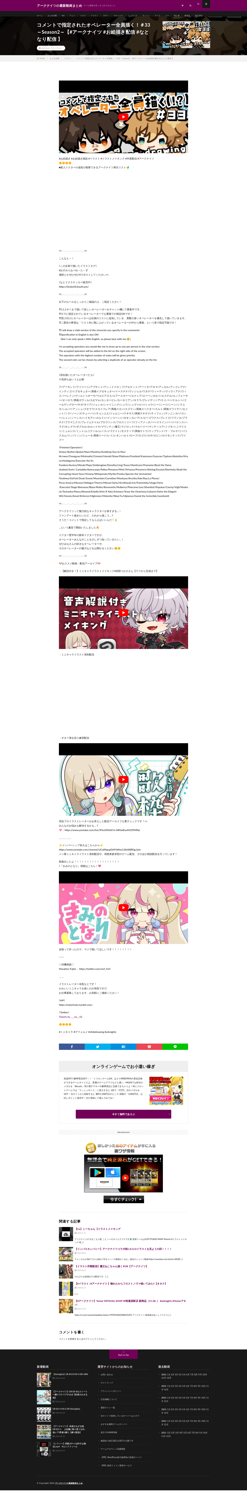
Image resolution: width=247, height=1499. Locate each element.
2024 (163, 1407)
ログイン (87, 1348)
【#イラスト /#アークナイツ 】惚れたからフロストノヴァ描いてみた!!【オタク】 (121, 1293)
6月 (189, 1395)
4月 (181, 1384)
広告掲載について (109, 1408)
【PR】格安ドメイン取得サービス (117, 1474)
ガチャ (112, 15)
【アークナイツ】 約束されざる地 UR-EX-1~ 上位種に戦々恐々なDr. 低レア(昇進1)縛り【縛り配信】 (71, 1439)
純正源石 (43, 21)
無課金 (201, 15)
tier (66, 15)
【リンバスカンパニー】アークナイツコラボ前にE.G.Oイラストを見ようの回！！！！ (123, 1258)
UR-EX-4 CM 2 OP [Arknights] (66, 1418)
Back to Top (123, 1364)
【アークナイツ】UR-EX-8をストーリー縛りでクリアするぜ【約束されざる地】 (70, 1404)
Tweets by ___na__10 (70, 1026)
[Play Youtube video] (123, 126)
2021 (163, 1441)
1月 (169, 1384)
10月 (206, 1395)
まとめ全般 (53, 15)
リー (180, 15)
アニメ (75, 15)
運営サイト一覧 (108, 1417)
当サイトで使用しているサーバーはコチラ (122, 1425)
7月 (193, 1395)
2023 (163, 1418)
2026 (163, 1384)
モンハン (156, 15)
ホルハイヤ (126, 15)
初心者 (190, 15)
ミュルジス (142, 15)
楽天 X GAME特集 (109, 1441)
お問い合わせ (107, 1384)
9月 (201, 1395)
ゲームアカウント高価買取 (114, 1458)
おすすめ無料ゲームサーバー (115, 1433)
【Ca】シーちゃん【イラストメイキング (98, 1238)
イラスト (99, 15)
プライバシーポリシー (112, 1400)
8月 (197, 1395)
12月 (169, 1399)
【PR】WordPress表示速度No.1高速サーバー (123, 1466)
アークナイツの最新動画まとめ (70, 1492)
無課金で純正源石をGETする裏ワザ (118, 1449)
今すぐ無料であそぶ (123, 1123)
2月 (173, 1384)
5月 (185, 1384)
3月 (177, 1384)
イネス (87, 15)
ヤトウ (169, 15)
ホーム (40, 15)
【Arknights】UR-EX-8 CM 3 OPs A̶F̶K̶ (70, 1384)
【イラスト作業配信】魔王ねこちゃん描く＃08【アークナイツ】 (111, 1275)
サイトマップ (107, 1392)
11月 (163, 1399)
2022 (163, 1430)
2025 (163, 1395)
